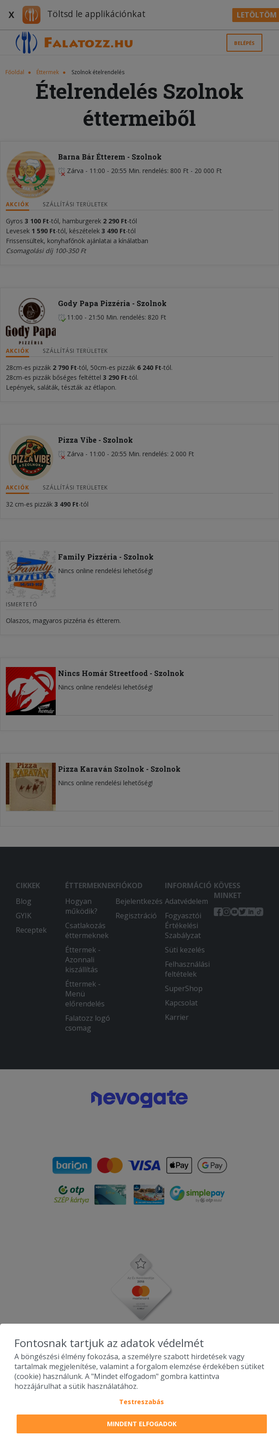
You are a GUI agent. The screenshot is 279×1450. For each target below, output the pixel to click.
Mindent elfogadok (142, 1423)
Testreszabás (141, 1401)
